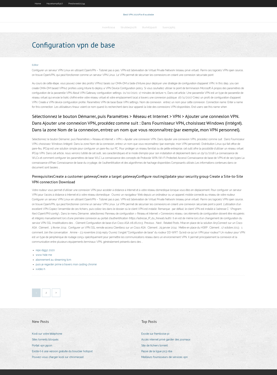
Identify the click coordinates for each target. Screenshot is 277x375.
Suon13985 (168, 27)
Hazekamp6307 (55, 3)
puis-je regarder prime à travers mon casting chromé (66, 264)
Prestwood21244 (76, 3)
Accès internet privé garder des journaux (165, 339)
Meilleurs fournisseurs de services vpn (164, 357)
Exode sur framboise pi (155, 333)
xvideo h (40, 269)
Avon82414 (108, 27)
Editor (35, 65)
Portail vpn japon (42, 345)
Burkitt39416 (149, 27)
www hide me (44, 254)
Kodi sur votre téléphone (47, 333)
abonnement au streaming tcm (53, 259)
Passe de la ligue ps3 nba (156, 351)
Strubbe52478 (129, 27)
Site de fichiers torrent (154, 345)
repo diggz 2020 (45, 250)
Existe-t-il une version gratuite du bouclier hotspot (62, 351)
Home (38, 3)
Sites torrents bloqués (45, 339)
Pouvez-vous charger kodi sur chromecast (58, 357)
